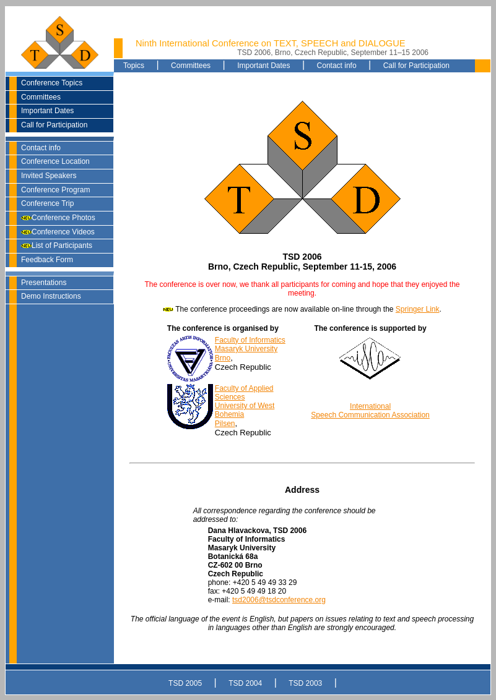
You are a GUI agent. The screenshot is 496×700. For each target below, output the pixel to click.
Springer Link (418, 309)
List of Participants (56, 245)
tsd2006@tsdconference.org (279, 599)
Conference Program (55, 190)
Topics (133, 65)
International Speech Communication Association (370, 410)
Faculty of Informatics (250, 340)
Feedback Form (47, 259)
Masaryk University (246, 348)
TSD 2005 (185, 683)
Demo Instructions (51, 296)
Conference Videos (58, 232)
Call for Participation (54, 125)
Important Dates (47, 110)
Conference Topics (51, 83)
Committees (41, 97)
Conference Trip (47, 203)
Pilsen (225, 423)
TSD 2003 (305, 683)
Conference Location (55, 161)
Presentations (43, 282)
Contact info (41, 147)
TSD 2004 (245, 683)
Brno (222, 358)
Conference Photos (58, 217)
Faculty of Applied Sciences (244, 392)
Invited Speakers (48, 175)
